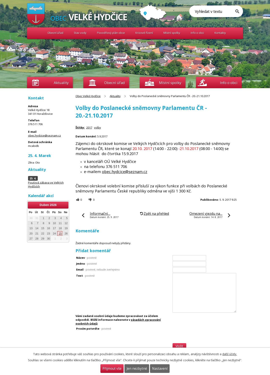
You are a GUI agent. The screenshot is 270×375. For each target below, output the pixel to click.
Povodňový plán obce (111, 33)
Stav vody (80, 33)
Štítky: (80, 127)
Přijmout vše (112, 368)
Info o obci (197, 33)
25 (60, 233)
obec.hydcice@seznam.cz (124, 171)
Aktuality (61, 82)
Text (85, 276)
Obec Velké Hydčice (36, 32)
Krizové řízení (144, 33)
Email (98, 269)
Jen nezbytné (137, 368)
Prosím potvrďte (93, 328)
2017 (89, 127)
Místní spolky (171, 33)
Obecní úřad (55, 33)
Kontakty (220, 33)
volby (97, 127)
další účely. (229, 354)
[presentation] (205, 335)
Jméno (86, 263)
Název (86, 258)
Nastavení (159, 368)
